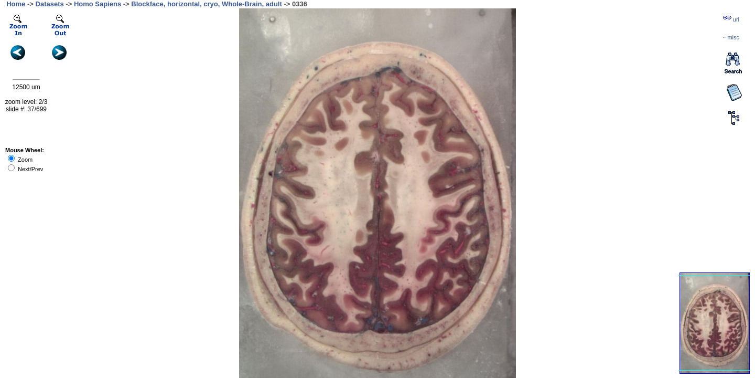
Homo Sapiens (97, 4)
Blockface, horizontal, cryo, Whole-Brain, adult (206, 4)
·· (730, 37)
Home (15, 4)
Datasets (50, 4)
